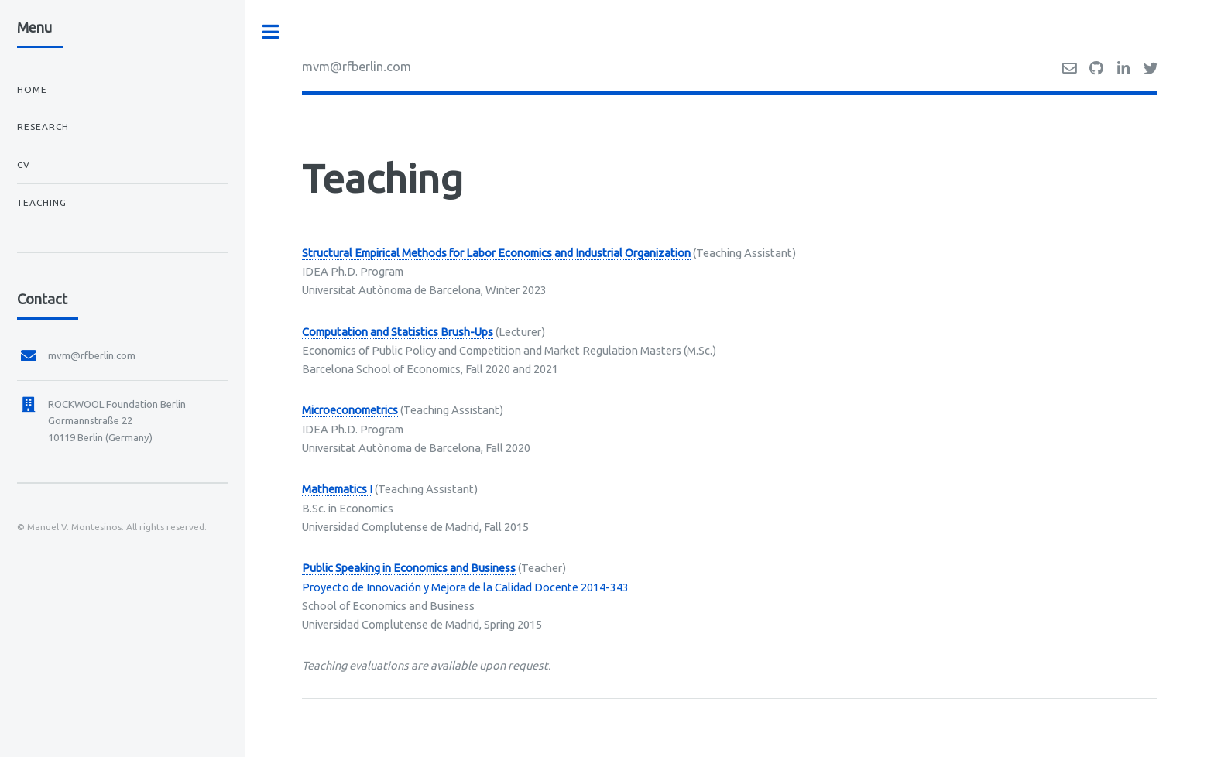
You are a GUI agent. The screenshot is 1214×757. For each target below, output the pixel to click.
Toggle (271, 32)
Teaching (42, 202)
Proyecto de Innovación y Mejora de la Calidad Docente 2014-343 (465, 587)
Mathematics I (337, 488)
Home (32, 89)
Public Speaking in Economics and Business (409, 567)
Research (43, 127)
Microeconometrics (350, 409)
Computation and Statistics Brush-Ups (397, 331)
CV (23, 164)
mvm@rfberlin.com (356, 67)
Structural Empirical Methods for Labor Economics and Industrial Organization (496, 252)
